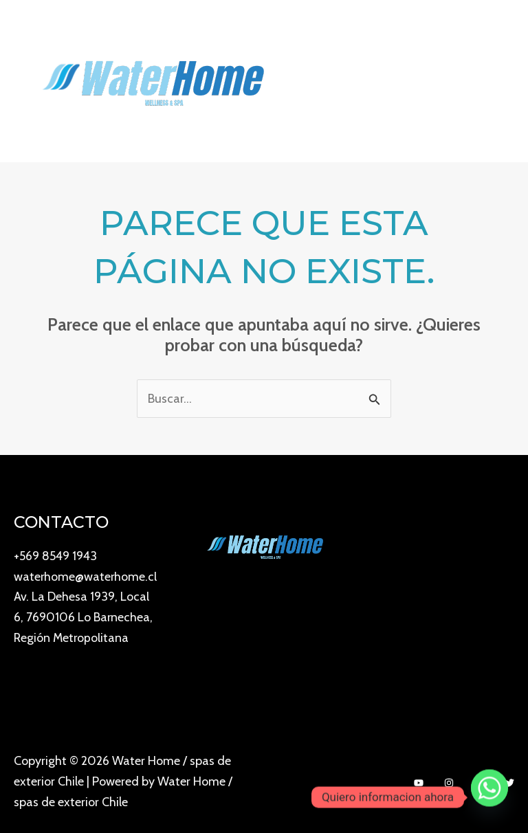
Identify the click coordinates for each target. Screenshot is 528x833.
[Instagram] (449, 783)
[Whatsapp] (489, 797)
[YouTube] (419, 783)
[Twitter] (509, 783)
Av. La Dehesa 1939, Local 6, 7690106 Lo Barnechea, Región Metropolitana (83, 637)
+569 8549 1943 (56, 555)
